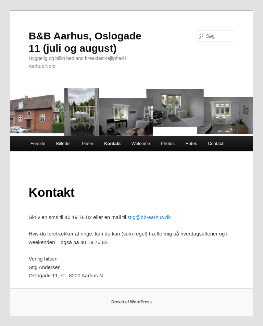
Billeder (63, 143)
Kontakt (112, 143)
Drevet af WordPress (131, 302)
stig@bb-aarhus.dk (149, 217)
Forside (37, 143)
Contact (215, 143)
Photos (168, 143)
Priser (87, 143)
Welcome (141, 143)
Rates (191, 143)
